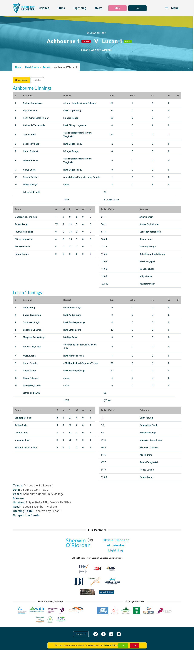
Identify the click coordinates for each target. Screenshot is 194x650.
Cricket (44, 8)
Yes (123, 645)
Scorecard (21, 80)
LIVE (117, 8)
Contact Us (81, 634)
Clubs (61, 8)
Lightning (80, 8)
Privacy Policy (111, 645)
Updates (37, 80)
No (134, 645)
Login (137, 8)
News (98, 8)
